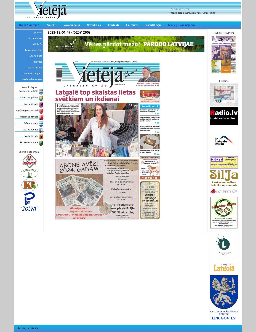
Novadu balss (71, 25)
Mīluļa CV (37, 44)
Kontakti (113, 25)
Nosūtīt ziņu (153, 25)
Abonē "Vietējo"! (29, 25)
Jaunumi (38, 32)
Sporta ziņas (36, 56)
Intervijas (37, 61)
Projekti (51, 25)
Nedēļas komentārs (32, 79)
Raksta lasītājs (35, 67)
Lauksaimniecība (33, 50)
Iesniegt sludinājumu (181, 25)
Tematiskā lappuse (32, 73)
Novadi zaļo (94, 25)
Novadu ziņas (35, 38)
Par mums (132, 25)
